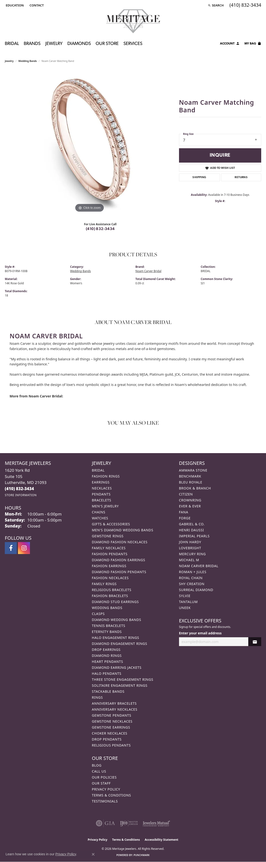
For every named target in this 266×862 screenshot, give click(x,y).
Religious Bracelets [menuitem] (111, 589)
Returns (241, 177)
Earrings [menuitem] (101, 482)
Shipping (199, 177)
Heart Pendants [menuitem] (107, 661)
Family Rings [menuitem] (104, 584)
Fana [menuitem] (183, 512)
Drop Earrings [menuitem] (106, 649)
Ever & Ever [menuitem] (190, 506)
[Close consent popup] (93, 854)
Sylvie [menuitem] (185, 595)
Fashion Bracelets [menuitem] (110, 595)
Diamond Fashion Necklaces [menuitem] (119, 542)
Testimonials (105, 801)
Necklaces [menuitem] (102, 488)
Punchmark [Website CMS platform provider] (142, 855)
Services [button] (132, 44)
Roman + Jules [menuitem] (192, 572)
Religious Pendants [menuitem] (111, 745)
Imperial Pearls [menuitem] (194, 536)
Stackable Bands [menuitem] (108, 691)
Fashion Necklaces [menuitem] (110, 578)
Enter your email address (200, 633)
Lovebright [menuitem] (190, 548)
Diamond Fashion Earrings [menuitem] (118, 560)
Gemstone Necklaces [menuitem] (112, 721)
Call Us (99, 771)
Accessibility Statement (161, 840)
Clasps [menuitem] (98, 613)
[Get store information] (21, 495)
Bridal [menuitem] (98, 470)
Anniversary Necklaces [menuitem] (114, 709)
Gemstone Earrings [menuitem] (111, 727)
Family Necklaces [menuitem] (109, 548)
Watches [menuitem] (100, 518)
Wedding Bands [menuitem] (107, 607)
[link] (36, 5)
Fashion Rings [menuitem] (106, 476)
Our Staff (101, 783)
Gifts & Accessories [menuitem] (111, 524)
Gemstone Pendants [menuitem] (111, 715)
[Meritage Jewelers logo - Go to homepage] (133, 21)
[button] (14, 5)
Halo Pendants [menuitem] (106, 673)
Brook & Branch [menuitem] (195, 488)
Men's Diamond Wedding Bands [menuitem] (122, 530)
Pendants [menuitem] (101, 494)
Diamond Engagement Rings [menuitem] (119, 643)
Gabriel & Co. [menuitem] (192, 524)
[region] (89, 142)
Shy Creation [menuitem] (192, 584)
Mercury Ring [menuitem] (192, 554)
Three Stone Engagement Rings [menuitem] (122, 679)
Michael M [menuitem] (189, 560)
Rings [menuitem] (97, 697)
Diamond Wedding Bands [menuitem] (116, 619)
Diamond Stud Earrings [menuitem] (115, 601)
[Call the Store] (19, 488)
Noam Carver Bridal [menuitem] (199, 566)
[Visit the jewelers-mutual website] (156, 823)
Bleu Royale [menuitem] (190, 482)
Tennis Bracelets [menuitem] (108, 625)
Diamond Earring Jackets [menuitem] (116, 667)
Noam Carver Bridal (148, 271)
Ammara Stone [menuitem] (193, 470)
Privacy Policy (106, 789)
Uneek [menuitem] (185, 607)
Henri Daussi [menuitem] (191, 530)
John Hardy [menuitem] (190, 542)
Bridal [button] (12, 44)
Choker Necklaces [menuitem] (109, 733)
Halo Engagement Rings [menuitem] (115, 637)
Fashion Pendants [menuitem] (109, 554)
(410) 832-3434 (100, 229)
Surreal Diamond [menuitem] (196, 589)
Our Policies (104, 777)
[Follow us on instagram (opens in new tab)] (24, 548)
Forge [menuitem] (185, 518)
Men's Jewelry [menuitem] (105, 506)
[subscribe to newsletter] (254, 641)
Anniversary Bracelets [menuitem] (114, 703)
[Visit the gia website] (105, 823)
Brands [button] (32, 44)
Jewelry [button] (54, 44)
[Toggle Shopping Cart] (252, 44)
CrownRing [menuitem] (190, 500)
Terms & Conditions (111, 795)
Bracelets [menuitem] (101, 500)
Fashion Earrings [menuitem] (109, 566)
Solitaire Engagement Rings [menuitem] (119, 685)
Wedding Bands (27, 61)
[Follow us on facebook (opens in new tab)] (11, 548)
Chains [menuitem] (98, 512)
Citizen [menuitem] (186, 494)
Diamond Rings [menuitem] (106, 655)
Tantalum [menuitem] (188, 601)
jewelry (9, 61)
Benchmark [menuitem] (190, 476)
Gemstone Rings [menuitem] (107, 536)
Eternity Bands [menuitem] (107, 631)
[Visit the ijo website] (129, 823)
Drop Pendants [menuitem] (106, 739)
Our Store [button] (107, 44)
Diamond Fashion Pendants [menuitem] (119, 572)
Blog (96, 765)
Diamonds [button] (79, 44)
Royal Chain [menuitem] (191, 578)
